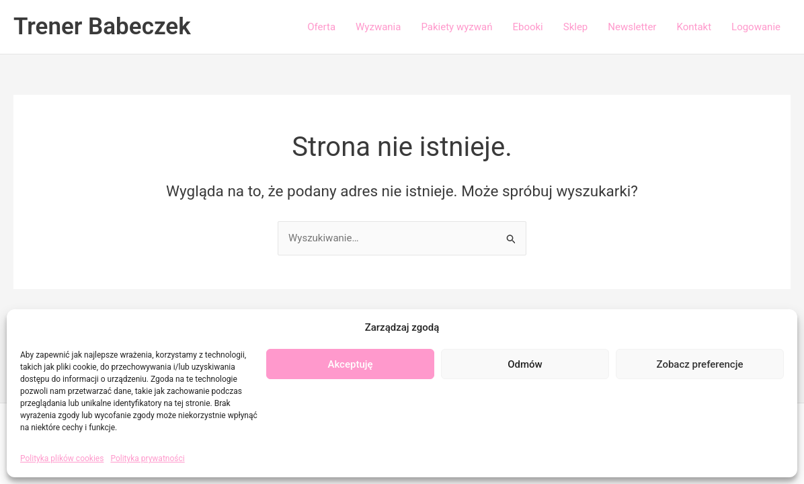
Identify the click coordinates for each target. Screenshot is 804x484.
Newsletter (632, 27)
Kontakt (693, 27)
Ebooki (527, 27)
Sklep (575, 27)
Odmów (525, 364)
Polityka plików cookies (62, 458)
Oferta (321, 27)
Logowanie (755, 27)
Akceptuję (349, 364)
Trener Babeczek (102, 26)
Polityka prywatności (147, 458)
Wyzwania (378, 27)
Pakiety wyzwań (456, 27)
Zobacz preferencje (700, 364)
